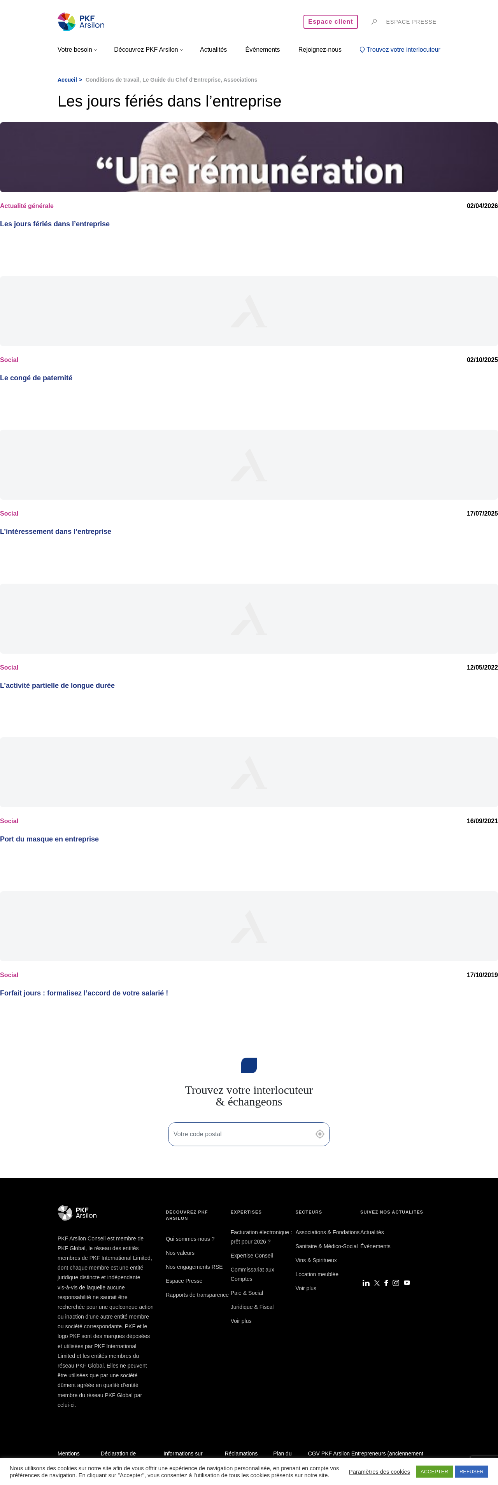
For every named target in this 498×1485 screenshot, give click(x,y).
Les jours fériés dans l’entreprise (55, 224)
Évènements (375, 1246)
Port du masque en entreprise (49, 839)
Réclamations (241, 1453)
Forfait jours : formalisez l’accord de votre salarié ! (84, 993)
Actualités (372, 1232)
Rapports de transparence (197, 1295)
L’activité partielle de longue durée (57, 685)
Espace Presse (184, 1281)
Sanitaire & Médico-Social (326, 1246)
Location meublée (316, 1274)
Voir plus (241, 1321)
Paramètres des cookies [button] (379, 1472)
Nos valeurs (180, 1253)
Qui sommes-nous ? (190, 1239)
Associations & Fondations (327, 1232)
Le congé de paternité (36, 378)
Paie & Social (247, 1293)
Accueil (67, 80)
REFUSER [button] (471, 1472)
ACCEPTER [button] (434, 1472)
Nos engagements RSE (194, 1267)
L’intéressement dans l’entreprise (55, 531)
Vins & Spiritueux (316, 1260)
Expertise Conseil (252, 1255)
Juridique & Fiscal (252, 1307)
